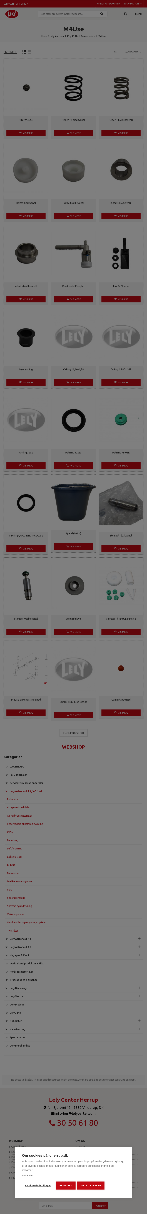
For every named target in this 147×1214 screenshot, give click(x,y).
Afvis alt (65, 1185)
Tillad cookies (90, 1185)
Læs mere (27, 1175)
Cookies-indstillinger (38, 1185)
